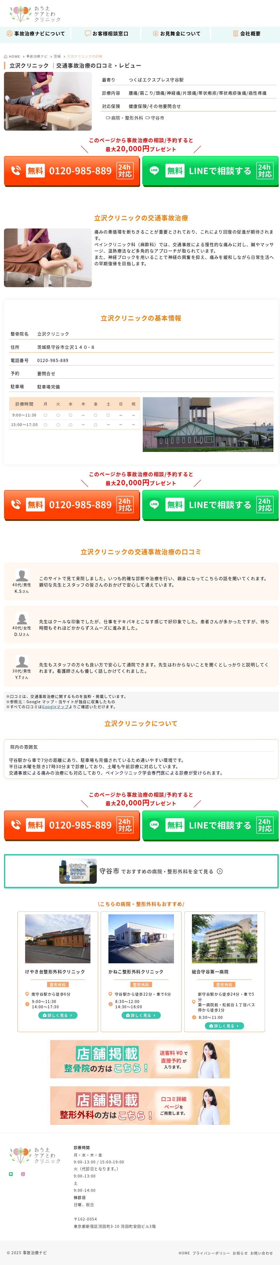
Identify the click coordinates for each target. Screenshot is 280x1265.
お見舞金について (176, 33)
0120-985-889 (53, 360)
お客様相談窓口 (106, 33)
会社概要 (246, 33)
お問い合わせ (261, 1252)
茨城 (57, 56)
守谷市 (155, 117)
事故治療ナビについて (35, 33)
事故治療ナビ (37, 56)
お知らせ (240, 1252)
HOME (184, 1252)
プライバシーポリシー (211, 1252)
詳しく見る (58, 1015)
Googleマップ (55, 706)
